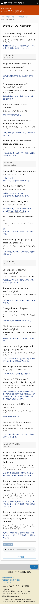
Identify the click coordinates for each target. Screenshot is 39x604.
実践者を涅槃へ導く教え (17, 211)
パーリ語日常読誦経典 (21, 17)
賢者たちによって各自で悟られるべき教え (19, 231)
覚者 (19, 132)
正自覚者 (26, 76)
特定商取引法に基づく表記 (11, 580)
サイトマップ (6, 582)
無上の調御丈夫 (10, 115)
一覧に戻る (20, 557)
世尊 (31, 132)
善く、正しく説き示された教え (14, 181)
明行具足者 (9, 96)
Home (2, 17)
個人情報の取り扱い (8, 577)
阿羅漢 (12, 76)
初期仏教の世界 (10, 17)
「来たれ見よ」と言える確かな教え (18, 208)
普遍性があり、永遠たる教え (14, 196)
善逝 (23, 96)
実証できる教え (10, 193)
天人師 (7, 132)
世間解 (5, 99)
